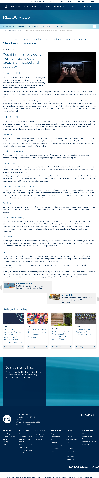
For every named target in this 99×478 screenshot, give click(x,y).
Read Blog (14, 335)
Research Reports (57, 433)
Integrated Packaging (6, 429)
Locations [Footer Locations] (69, 442)
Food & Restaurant (25, 433)
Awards (69, 422)
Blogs (53, 422)
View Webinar (62, 335)
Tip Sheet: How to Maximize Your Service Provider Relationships (25, 285)
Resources (8, 26)
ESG (67, 431)
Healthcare (23, 436)
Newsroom (70, 445)
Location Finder (37, 1)
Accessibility (88, 465)
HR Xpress (86, 433)
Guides (53, 428)
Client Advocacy (66, 1)
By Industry (34, 26)
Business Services (9, 425)
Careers (80, 1)
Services (7, 419)
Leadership (70, 439)
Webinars (54, 439)
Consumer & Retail (25, 425)
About (69, 419)
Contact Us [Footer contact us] (87, 403)
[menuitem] (15, 7)
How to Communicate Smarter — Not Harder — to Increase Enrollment (37, 322)
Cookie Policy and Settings (25, 465)
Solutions (40, 419)
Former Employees (89, 430)
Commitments (71, 428)
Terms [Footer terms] (80, 465)
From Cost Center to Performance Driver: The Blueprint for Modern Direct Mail (60, 324)
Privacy (38, 465)
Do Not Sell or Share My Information (54, 465)
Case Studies (55, 425)
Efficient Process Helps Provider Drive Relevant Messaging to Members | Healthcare (74, 286)
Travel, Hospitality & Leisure (25, 440)
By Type (46, 26)
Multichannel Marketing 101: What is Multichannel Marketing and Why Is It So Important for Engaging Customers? (13, 324)
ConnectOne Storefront (40, 424)
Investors (69, 436)
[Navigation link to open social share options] (94, 27)
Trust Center (72, 465)
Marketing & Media (9, 422)
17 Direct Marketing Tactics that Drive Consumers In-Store (84, 320)
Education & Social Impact (25, 429)
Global (51, 1)
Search (92, 1)
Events (68, 433)
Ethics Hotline (87, 422)
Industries (24, 419)
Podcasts (54, 431)
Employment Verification (87, 426)
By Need (21, 26)
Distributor (10, 465)
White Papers (55, 436)
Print (4, 433)
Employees (87, 419)
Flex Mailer (39, 428)
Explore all (58, 26)
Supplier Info (71, 448)
